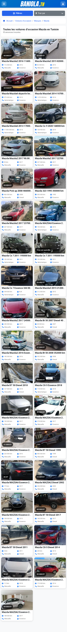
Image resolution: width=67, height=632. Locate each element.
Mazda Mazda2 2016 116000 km (18, 61)
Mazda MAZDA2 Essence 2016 (17, 450)
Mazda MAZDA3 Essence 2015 (17, 515)
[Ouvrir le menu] (4, 3)
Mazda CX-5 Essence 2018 (48, 385)
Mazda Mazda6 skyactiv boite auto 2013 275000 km (28, 93)
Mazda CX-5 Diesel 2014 (47, 547)
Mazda (46, 21)
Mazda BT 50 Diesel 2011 (15, 547)
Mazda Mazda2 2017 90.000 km (18, 158)
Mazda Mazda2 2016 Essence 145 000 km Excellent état (30, 352)
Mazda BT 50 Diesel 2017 (48, 515)
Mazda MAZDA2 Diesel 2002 (49, 482)
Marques (37, 21)
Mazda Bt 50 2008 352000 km (50, 352)
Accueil (7, 21)
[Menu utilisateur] (63, 3)
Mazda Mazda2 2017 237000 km (18, 223)
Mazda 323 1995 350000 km (49, 190)
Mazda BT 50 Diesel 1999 (48, 450)
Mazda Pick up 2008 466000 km (18, 190)
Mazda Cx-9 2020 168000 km (50, 126)
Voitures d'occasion (23, 21)
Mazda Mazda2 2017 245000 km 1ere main (24, 320)
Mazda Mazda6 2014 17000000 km (20, 126)
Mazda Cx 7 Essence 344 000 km (18, 288)
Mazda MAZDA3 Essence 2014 (50, 579)
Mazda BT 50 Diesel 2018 (15, 385)
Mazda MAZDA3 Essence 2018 (17, 579)
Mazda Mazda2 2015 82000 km (51, 61)
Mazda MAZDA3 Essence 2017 (17, 417)
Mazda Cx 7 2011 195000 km (16, 255)
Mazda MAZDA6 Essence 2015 (50, 223)
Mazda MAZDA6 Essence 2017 (17, 482)
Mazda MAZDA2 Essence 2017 (17, 612)
